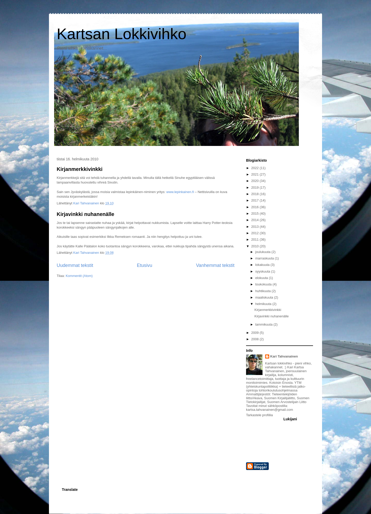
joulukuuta (263, 252)
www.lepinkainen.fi (180, 192)
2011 (255, 239)
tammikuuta (264, 324)
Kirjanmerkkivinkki (80, 169)
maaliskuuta (264, 297)
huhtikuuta (263, 291)
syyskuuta (263, 271)
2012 (255, 233)
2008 (255, 339)
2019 (255, 187)
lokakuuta (263, 265)
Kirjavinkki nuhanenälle (85, 214)
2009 (255, 333)
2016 (255, 207)
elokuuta (262, 278)
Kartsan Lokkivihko (122, 33)
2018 (255, 194)
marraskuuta (265, 258)
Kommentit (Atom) (79, 276)
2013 (255, 227)
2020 (255, 181)
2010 (255, 246)
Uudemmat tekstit (75, 265)
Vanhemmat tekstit (215, 265)
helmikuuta (263, 304)
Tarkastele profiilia (259, 415)
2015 (255, 213)
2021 (255, 174)
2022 (255, 168)
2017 (255, 200)
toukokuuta (264, 284)
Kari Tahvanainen (284, 356)
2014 (255, 220)
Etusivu (144, 265)
